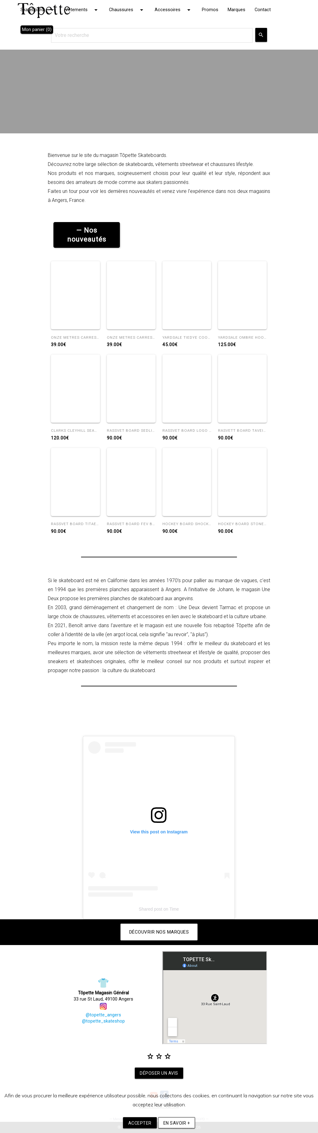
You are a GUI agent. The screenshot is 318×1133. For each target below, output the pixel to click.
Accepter (140, 1123)
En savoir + (176, 1123)
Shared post (150, 909)
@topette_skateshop (103, 1021)
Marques (236, 9)
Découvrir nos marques (159, 932)
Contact (263, 9)
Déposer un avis (159, 1073)
